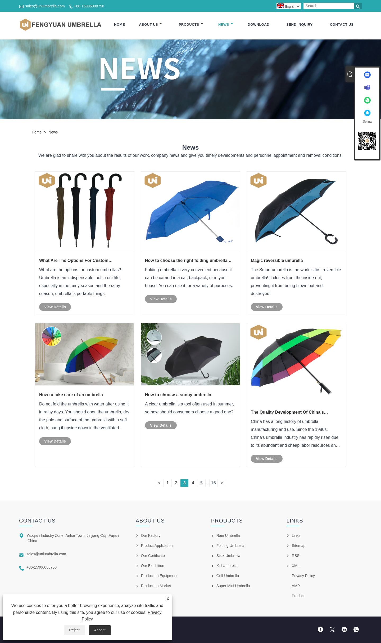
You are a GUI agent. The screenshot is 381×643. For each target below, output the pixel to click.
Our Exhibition (152, 566)
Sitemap (298, 545)
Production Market (156, 586)
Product (298, 596)
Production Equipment (159, 576)
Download (258, 24)
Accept (100, 630)
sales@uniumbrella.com (45, 6)
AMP (296, 586)
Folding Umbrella (230, 545)
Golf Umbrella (227, 576)
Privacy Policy (303, 576)
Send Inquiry (299, 24)
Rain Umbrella (228, 535)
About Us (150, 24)
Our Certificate (153, 555)
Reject (74, 630)
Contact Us (341, 24)
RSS (296, 555)
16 (213, 483)
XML (296, 566)
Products (191, 24)
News (225, 24)
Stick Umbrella (228, 555)
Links (296, 535)
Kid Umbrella (227, 566)
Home (119, 24)
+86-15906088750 (89, 6)
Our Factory (151, 535)
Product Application (157, 545)
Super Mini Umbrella (233, 586)
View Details (55, 307)
